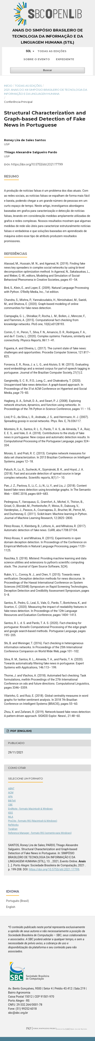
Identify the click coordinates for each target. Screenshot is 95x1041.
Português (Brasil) (17, 900)
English (10, 907)
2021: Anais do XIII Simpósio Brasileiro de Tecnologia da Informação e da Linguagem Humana (45, 91)
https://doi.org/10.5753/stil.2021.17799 (37, 164)
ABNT (11, 788)
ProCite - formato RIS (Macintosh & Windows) (32, 820)
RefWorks (13, 825)
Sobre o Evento (36, 59)
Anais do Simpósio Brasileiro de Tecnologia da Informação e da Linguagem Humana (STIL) (47, 36)
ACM (10, 792)
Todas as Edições (51, 51)
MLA (10, 816)
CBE (10, 804)
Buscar (47, 70)
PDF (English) (21, 730)
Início (8, 85)
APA (10, 796)
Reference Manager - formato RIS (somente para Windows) (40, 833)
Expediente (65, 59)
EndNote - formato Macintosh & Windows (30, 808)
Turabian (12, 829)
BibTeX (12, 800)
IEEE (10, 812)
